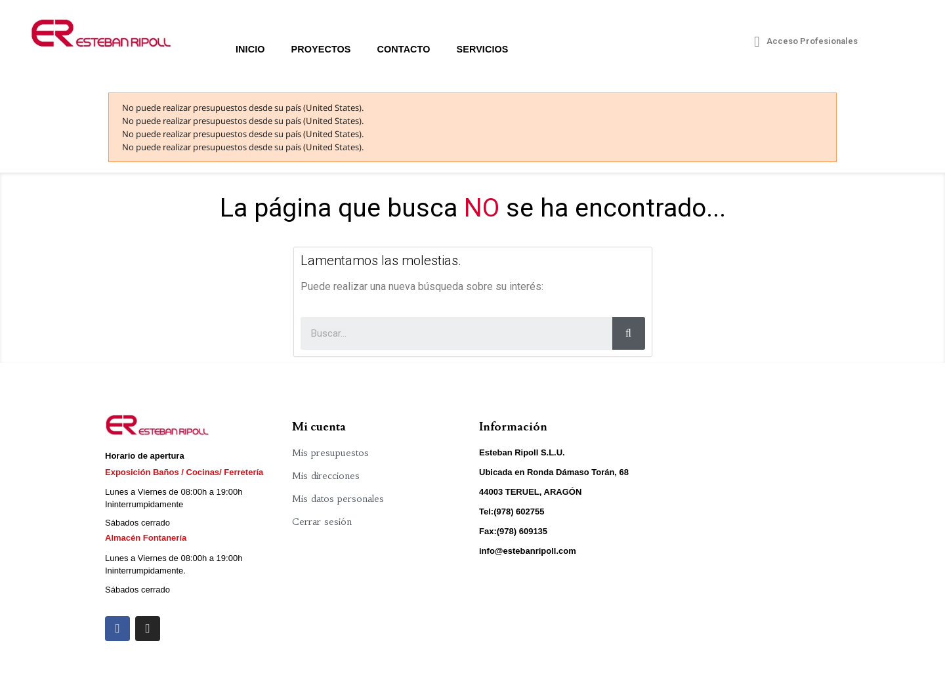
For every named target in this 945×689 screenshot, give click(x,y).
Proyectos (321, 49)
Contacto (403, 49)
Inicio (250, 49)
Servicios (483, 49)
